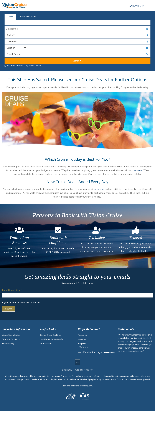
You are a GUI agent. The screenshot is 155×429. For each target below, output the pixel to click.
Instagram (82, 339)
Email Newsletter (12, 290)
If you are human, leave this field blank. (21, 302)
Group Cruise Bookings (50, 335)
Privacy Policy (8, 343)
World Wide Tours (28, 17)
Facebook (82, 335)
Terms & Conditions (11, 339)
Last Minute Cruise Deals (51, 339)
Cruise (10, 17)
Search (77, 61)
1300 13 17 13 (137, 5)
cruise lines (99, 189)
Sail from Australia (14, 65)
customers (137, 170)
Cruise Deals (46, 343)
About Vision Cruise (11, 335)
